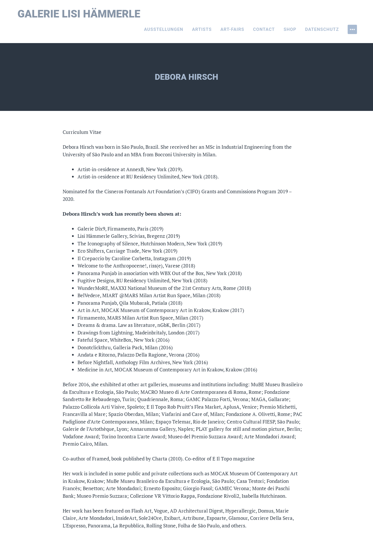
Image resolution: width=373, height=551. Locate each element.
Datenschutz (322, 29)
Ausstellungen (163, 29)
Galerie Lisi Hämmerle (78, 14)
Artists (202, 29)
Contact (264, 29)
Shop (290, 29)
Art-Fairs (232, 29)
